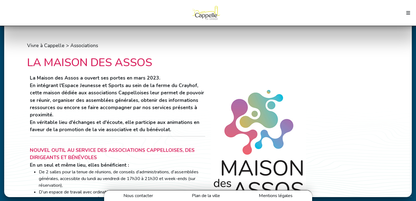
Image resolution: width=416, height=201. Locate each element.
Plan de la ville (206, 196)
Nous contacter (138, 196)
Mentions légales (276, 196)
